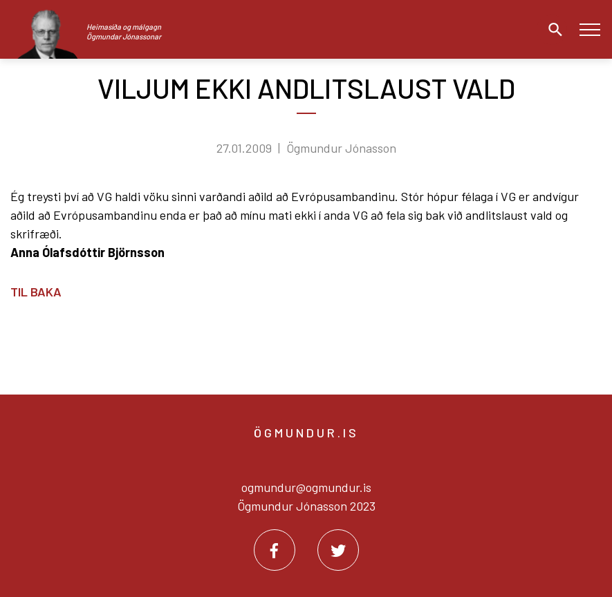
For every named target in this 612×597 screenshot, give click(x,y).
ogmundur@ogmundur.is (306, 487)
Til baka (36, 291)
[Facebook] (274, 550)
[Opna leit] (552, 30)
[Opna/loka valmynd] (589, 29)
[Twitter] (338, 550)
